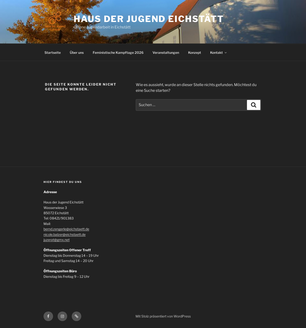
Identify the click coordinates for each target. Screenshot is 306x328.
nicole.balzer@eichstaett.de (65, 234)
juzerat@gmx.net (57, 240)
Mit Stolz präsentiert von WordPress (163, 316)
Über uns (77, 52)
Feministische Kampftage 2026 (118, 52)
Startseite (52, 52)
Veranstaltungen (166, 52)
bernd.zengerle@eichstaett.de (66, 229)
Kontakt (218, 52)
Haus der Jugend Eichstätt (149, 19)
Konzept (194, 52)
